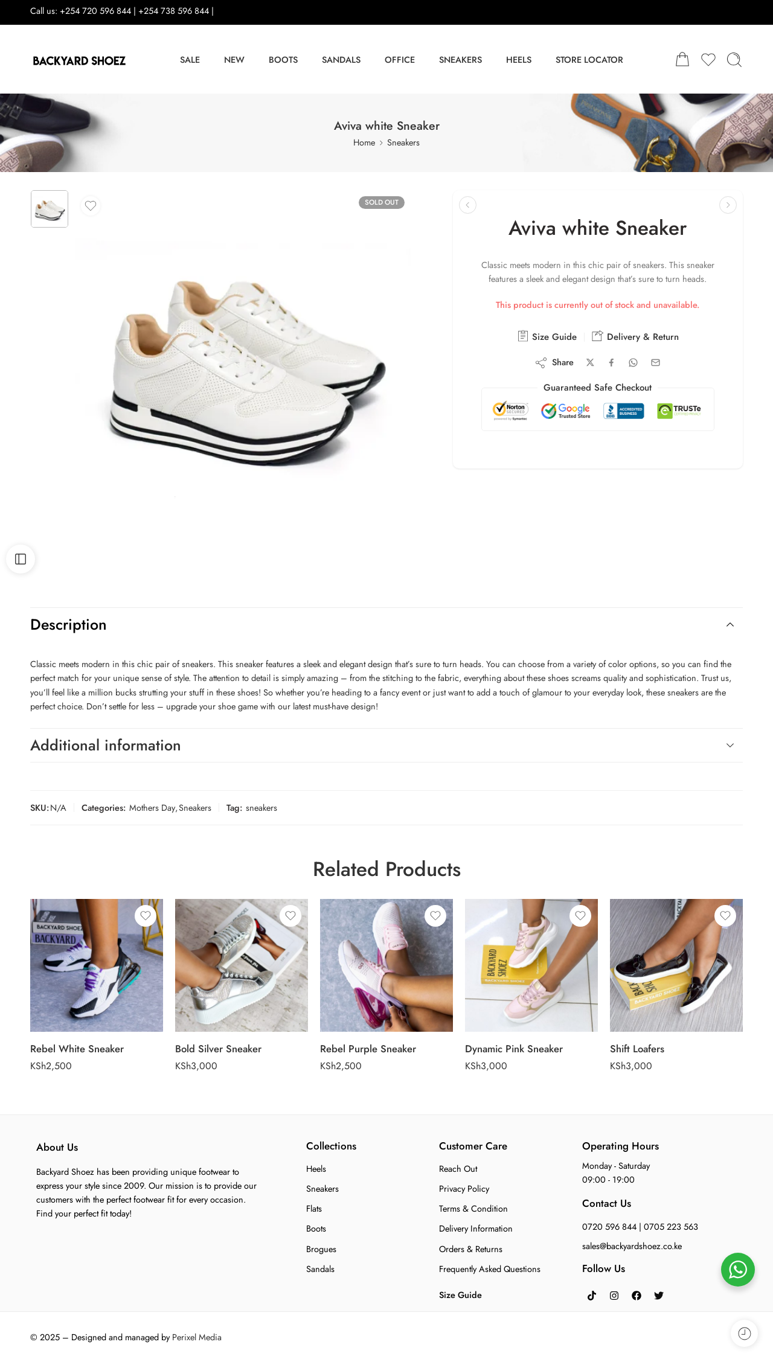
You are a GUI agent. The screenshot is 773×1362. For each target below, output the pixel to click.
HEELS (518, 59)
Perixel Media (197, 1337)
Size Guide (547, 337)
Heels (316, 1168)
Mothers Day (152, 807)
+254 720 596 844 (95, 10)
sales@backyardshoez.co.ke (632, 1245)
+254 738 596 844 (174, 10)
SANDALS (341, 59)
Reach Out (458, 1168)
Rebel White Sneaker (77, 1048)
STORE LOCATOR (589, 59)
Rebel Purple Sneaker (368, 1048)
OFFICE (400, 59)
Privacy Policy (464, 1188)
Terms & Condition (473, 1208)
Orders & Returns (470, 1248)
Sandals (320, 1268)
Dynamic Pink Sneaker (514, 1048)
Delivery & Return (635, 337)
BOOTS (283, 59)
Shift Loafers (637, 1048)
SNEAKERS (460, 59)
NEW (234, 59)
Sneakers (403, 142)
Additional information (385, 745)
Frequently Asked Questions (489, 1268)
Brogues (321, 1248)
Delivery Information (476, 1228)
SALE (190, 59)
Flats (314, 1208)
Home (364, 142)
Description (385, 624)
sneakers (261, 807)
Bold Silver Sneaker (218, 1048)
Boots (316, 1228)
